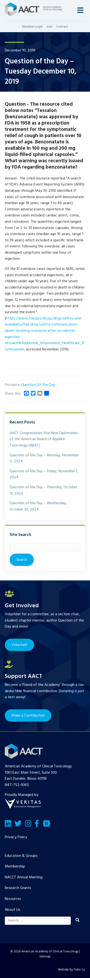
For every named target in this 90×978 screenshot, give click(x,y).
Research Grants (18, 888)
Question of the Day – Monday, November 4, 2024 (44, 458)
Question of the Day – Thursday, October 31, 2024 (43, 490)
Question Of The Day (38, 385)
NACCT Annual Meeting (23, 877)
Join (49, 27)
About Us (12, 910)
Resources (13, 899)
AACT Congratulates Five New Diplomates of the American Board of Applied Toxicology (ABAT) (44, 439)
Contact (62, 27)
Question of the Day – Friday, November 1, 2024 (44, 474)
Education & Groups (21, 856)
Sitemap (45, 956)
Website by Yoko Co (71, 969)
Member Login (32, 27)
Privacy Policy (16, 837)
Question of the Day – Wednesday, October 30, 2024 (38, 506)
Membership (15, 866)
